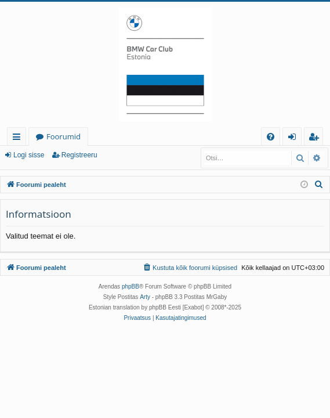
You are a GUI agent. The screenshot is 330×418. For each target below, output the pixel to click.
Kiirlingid (19, 138)
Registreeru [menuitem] (316, 138)
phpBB (130, 286)
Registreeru (79, 155)
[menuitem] (271, 137)
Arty (145, 297)
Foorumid (63, 136)
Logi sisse (28, 155)
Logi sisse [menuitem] (294, 138)
